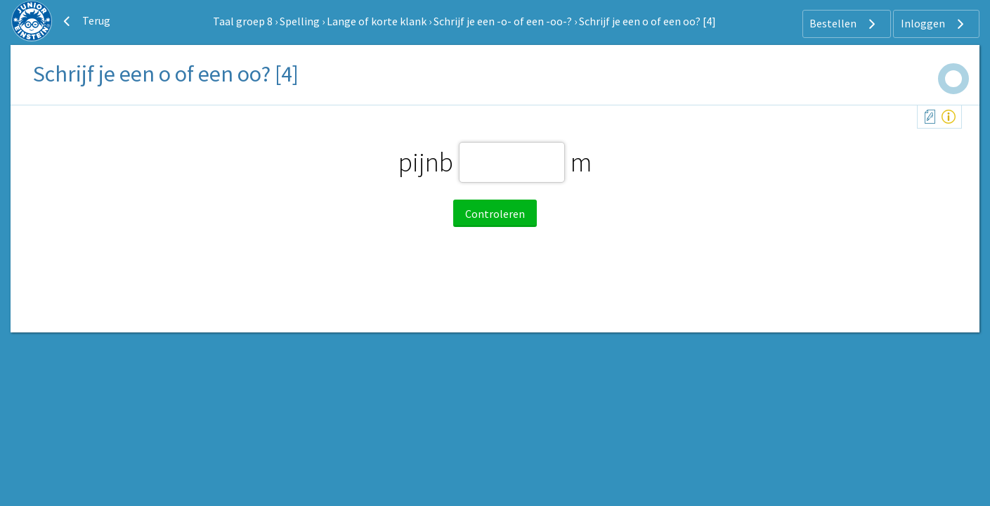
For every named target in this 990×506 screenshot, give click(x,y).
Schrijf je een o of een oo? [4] (647, 21)
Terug (85, 21)
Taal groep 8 (243, 21)
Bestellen (844, 24)
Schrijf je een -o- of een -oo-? (503, 21)
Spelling (300, 21)
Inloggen (934, 24)
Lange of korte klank (376, 21)
